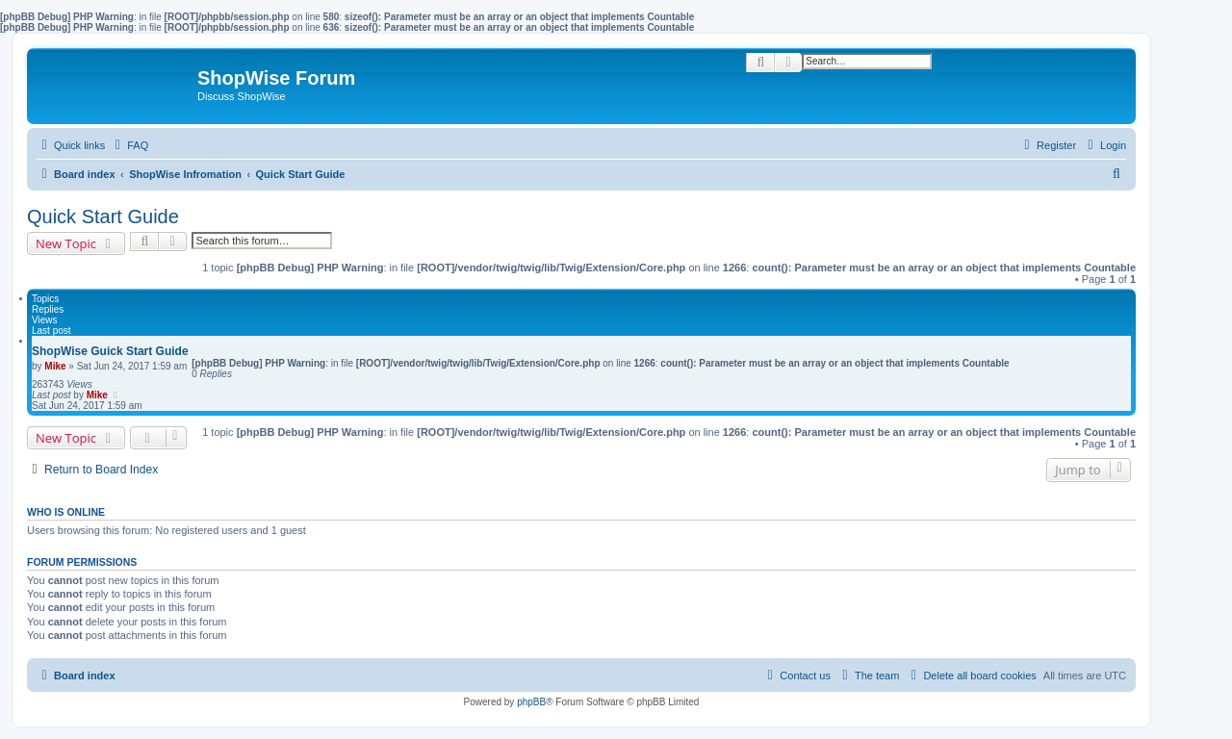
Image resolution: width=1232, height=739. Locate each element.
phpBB (531, 702)
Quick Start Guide (103, 216)
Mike (54, 366)
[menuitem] (129, 145)
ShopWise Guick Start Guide (110, 351)
